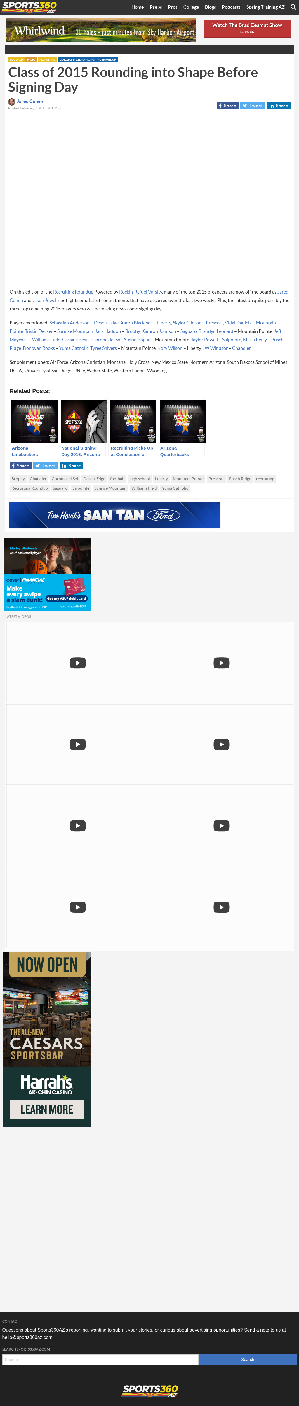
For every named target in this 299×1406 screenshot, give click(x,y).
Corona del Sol (106, 340)
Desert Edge (106, 323)
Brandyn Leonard (216, 331)
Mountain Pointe (188, 479)
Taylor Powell (204, 340)
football (117, 479)
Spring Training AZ (265, 7)
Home (137, 7)
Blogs (210, 7)
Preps (156, 7)
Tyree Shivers (103, 348)
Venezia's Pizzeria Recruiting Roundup (88, 60)
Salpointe (231, 340)
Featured (16, 60)
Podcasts (231, 7)
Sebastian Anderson (69, 323)
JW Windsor (215, 348)
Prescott (214, 323)
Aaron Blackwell (136, 323)
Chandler (241, 348)
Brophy (132, 331)
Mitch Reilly (255, 340)
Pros (173, 7)
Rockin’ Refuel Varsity (140, 292)
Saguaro (188, 331)
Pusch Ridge (240, 479)
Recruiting (47, 60)
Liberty (164, 323)
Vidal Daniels (238, 323)
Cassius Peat (75, 340)
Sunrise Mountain (75, 331)
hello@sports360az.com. (28, 1337)
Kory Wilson (169, 348)
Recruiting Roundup (73, 292)
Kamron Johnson (159, 331)
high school (139, 479)
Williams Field (46, 340)
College (191, 7)
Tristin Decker (39, 331)
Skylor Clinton (187, 323)
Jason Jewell (45, 300)
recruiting (265, 479)
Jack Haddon (108, 331)
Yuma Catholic (73, 348)
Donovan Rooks (39, 348)
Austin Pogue (136, 340)
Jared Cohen (25, 101)
